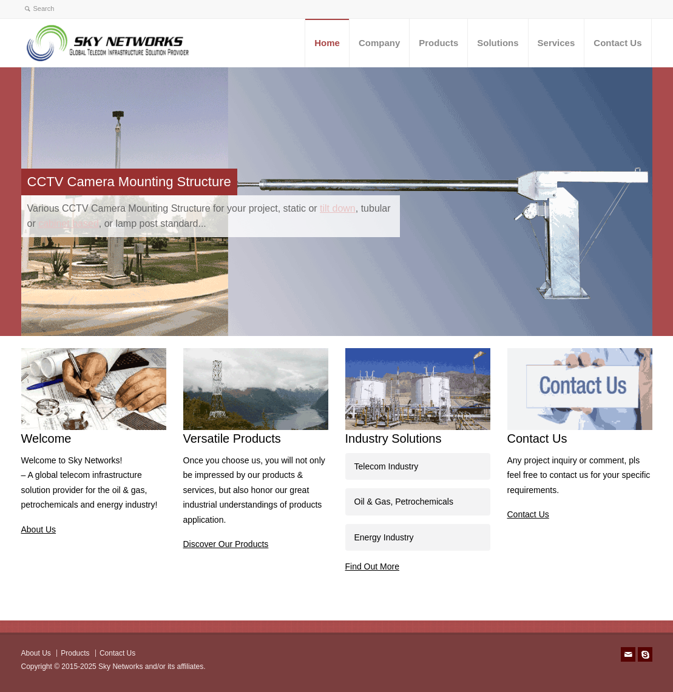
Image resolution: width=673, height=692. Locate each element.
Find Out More (372, 566)
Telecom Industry (386, 466)
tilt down (338, 208)
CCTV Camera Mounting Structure (129, 181)
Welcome (46, 438)
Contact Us (537, 438)
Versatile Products (232, 438)
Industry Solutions (393, 438)
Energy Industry (384, 537)
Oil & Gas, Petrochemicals (403, 501)
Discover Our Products (226, 544)
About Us (38, 529)
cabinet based (68, 223)
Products (75, 653)
